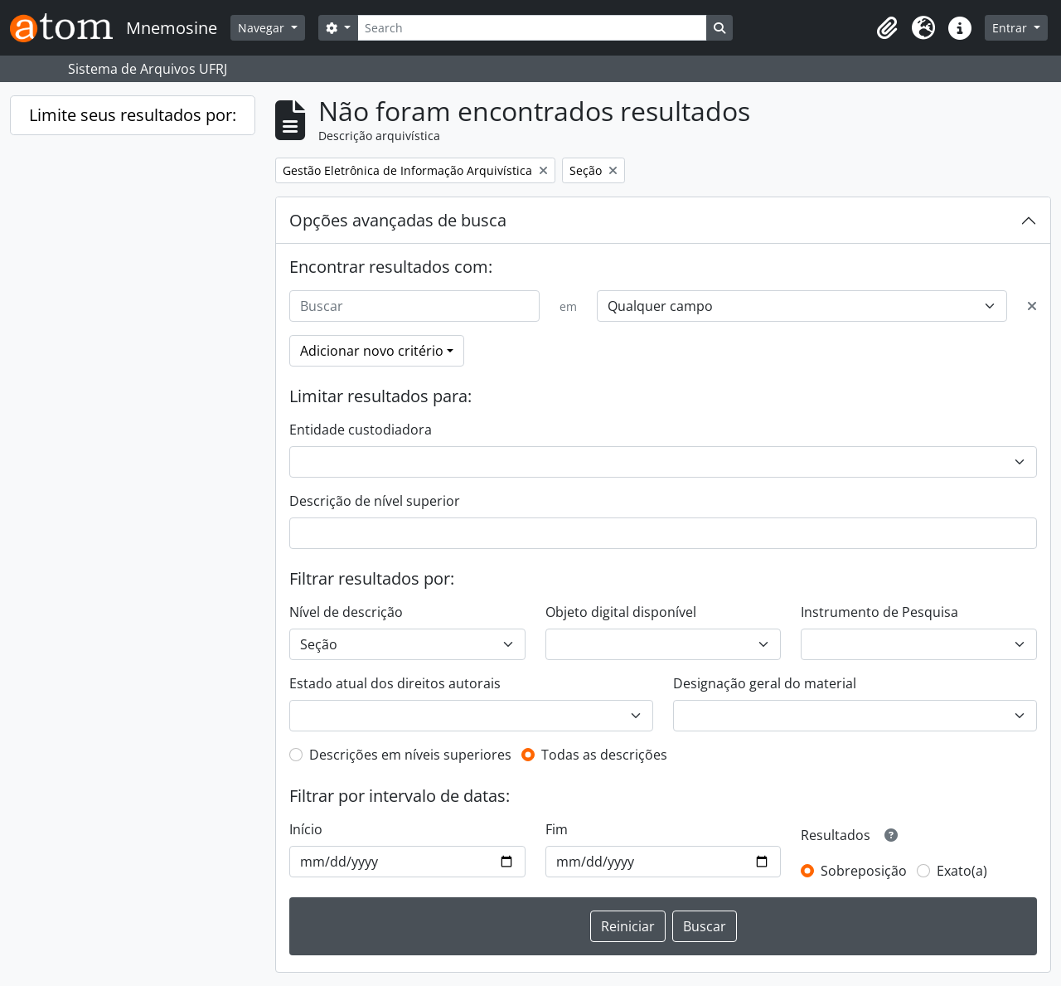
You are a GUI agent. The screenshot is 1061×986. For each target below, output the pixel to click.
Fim (556, 829)
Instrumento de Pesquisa (879, 612)
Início (305, 829)
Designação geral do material (764, 683)
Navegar (263, 28)
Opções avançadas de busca (397, 220)
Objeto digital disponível (620, 612)
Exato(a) (962, 871)
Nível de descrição (346, 612)
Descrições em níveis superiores (410, 755)
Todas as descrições (604, 755)
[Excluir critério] (1032, 306)
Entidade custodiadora (360, 429)
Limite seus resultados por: (132, 115)
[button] (887, 28)
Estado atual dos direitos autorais (395, 683)
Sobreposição (864, 871)
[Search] (532, 28)
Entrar (1011, 28)
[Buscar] (414, 306)
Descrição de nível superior (374, 501)
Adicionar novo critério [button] (371, 351)
